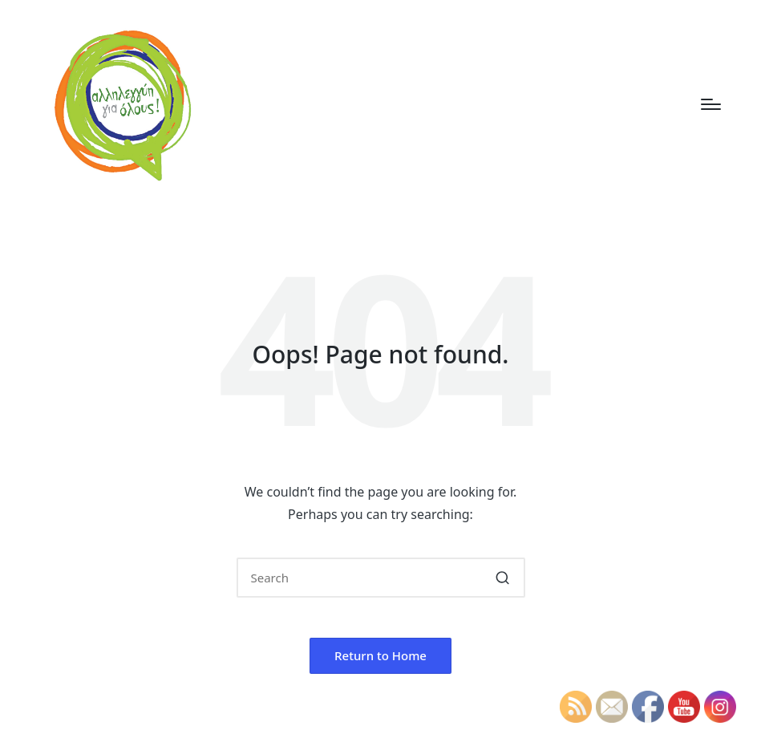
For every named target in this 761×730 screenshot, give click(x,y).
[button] (503, 578)
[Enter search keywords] (381, 578)
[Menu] (711, 104)
